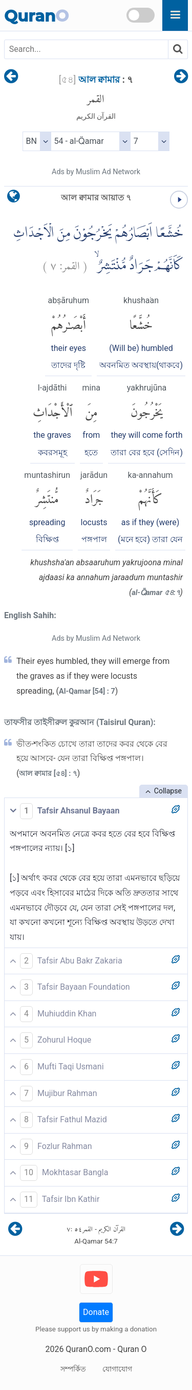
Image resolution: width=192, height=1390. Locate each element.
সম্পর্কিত (73, 1369)
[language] (13, 199)
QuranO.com (88, 1349)
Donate (96, 1312)
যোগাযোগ (117, 1369)
